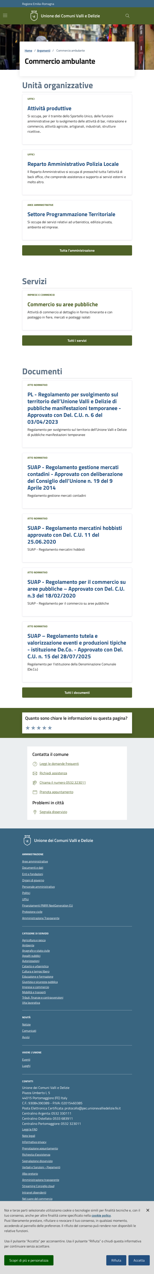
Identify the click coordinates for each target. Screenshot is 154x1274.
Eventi (26, 1059)
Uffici (31, 99)
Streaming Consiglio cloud (38, 1186)
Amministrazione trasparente (40, 1179)
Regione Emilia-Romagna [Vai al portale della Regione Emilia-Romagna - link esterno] (38, 3)
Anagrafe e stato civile (36, 950)
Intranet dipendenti (34, 1192)
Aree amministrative (40, 205)
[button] (148, 1209)
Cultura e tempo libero (35, 971)
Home (28, 50)
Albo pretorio (30, 1173)
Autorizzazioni (30, 961)
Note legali (28, 1135)
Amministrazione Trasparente (40, 918)
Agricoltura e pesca (34, 940)
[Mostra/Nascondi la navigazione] (5, 15)
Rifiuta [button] (116, 1260)
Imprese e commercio (41, 295)
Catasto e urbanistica (35, 966)
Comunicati (29, 1030)
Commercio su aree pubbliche (62, 304)
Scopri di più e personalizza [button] (28, 1260)
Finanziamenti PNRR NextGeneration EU (47, 905)
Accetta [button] (139, 1260)
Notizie (26, 1024)
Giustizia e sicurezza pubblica (40, 982)
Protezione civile (32, 911)
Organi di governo (33, 880)
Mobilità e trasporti (34, 992)
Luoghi (26, 1065)
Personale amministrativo (38, 886)
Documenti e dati (32, 867)
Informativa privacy (34, 1142)
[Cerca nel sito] (127, 16)
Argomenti (43, 50)
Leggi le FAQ (29, 1129)
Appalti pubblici (31, 956)
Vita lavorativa (31, 1002)
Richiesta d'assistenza (36, 1154)
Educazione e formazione (37, 976)
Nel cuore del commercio (37, 1198)
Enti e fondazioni (32, 874)
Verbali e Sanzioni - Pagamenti (41, 1167)
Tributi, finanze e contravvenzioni (42, 997)
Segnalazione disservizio (37, 1161)
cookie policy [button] (101, 1215)
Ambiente (28, 945)
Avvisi (26, 1037)
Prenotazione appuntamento (40, 1148)
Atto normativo (37, 385)
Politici (26, 892)
